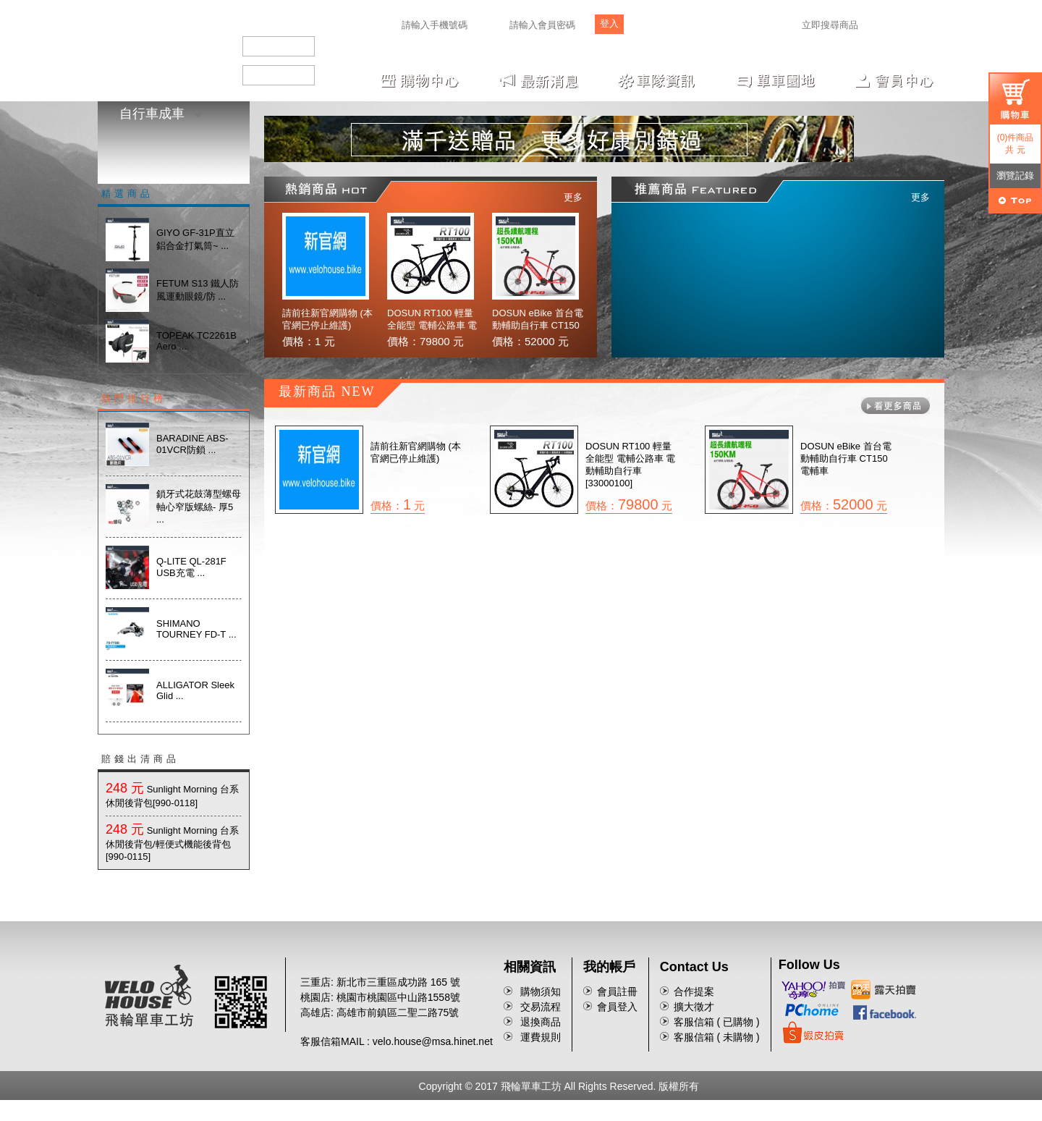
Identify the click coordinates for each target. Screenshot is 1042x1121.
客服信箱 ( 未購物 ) (717, 1037)
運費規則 (540, 1037)
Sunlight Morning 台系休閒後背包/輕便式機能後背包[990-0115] (172, 843)
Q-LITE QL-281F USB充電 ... (191, 567)
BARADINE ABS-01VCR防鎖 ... (192, 444)
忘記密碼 (681, 27)
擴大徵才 (694, 1006)
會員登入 (617, 1006)
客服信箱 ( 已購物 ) (717, 1022)
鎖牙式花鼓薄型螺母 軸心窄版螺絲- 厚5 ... (198, 506)
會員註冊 (617, 991)
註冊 (649, 27)
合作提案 (694, 991)
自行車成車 (161, 113)
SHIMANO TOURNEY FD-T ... (196, 629)
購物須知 (540, 991)
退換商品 (540, 1022)
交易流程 (540, 1006)
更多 (573, 197)
